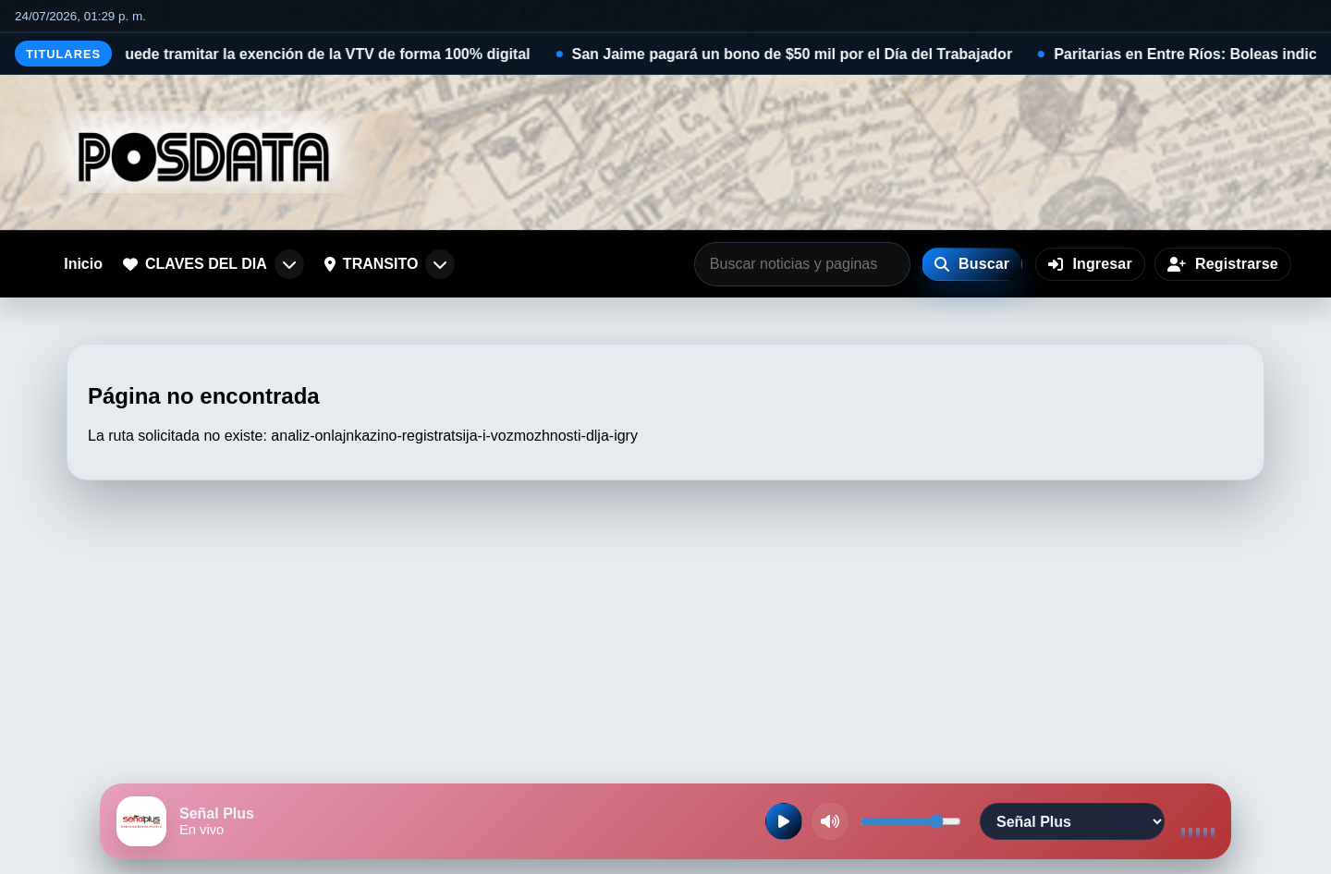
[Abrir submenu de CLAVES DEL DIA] (289, 264)
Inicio (83, 264)
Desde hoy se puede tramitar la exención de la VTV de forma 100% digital (295, 54)
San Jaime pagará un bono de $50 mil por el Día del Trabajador (813, 54)
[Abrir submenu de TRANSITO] (440, 264)
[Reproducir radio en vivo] (783, 821)
